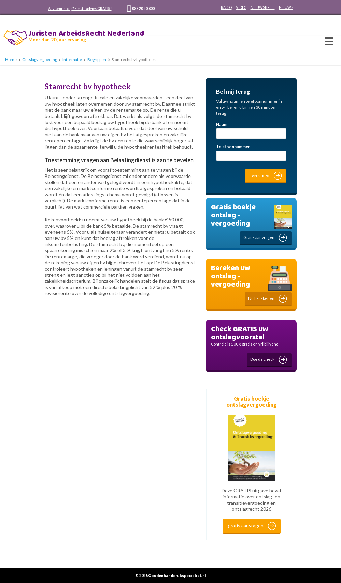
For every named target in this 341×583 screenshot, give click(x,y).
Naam (221, 124)
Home (11, 59)
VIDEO (241, 7)
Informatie (72, 59)
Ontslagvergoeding (39, 59)
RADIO (226, 7)
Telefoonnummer (233, 146)
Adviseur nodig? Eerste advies (80, 8)
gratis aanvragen (246, 525)
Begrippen (96, 59)
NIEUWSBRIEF (263, 7)
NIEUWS (286, 7)
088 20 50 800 (143, 8)
